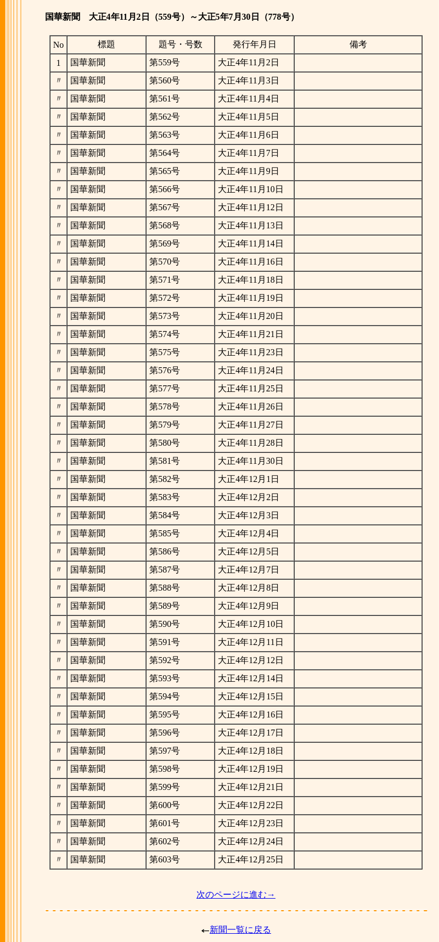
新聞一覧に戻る (240, 929)
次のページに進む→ (235, 894)
